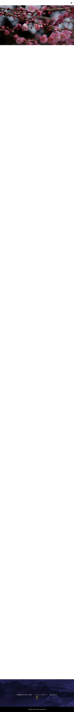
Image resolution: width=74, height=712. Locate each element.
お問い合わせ (53, 694)
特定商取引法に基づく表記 (24, 694)
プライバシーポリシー (41, 694)
